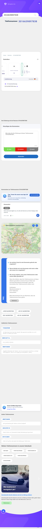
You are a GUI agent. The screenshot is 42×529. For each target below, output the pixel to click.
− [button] (36, 225)
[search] (34, 15)
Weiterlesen (14, 300)
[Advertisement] (21, 38)
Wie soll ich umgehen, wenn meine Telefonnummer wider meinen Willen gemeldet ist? (24, 275)
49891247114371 (6, 338)
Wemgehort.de (9, 4)
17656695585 (6, 328)
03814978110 (6, 428)
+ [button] (33, 225)
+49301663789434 (17, 450)
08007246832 (6, 347)
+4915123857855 (6, 437)
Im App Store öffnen (11, 409)
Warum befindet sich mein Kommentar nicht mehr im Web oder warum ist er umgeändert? (24, 269)
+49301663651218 (7, 455)
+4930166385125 (32, 450)
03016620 (5, 450)
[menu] (3, 511)
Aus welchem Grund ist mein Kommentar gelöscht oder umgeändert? (23, 263)
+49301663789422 (22, 455)
